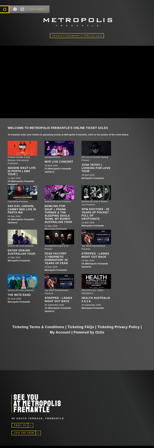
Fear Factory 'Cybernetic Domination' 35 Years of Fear (56, 258)
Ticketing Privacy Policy (118, 327)
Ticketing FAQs (80, 327)
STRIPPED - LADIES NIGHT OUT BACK (95, 255)
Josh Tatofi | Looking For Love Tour (96, 168)
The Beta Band (19, 294)
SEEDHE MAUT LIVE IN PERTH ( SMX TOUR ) (22, 171)
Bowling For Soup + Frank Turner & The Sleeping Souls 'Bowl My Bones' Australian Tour (58, 214)
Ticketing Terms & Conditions (38, 327)
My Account (60, 332)
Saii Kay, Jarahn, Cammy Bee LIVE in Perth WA (22, 209)
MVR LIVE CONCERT (59, 161)
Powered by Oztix (89, 332)
